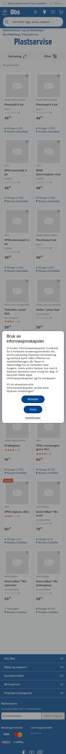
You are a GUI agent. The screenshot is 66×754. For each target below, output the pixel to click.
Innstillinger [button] (33, 417)
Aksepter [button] (33, 399)
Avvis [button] (33, 409)
